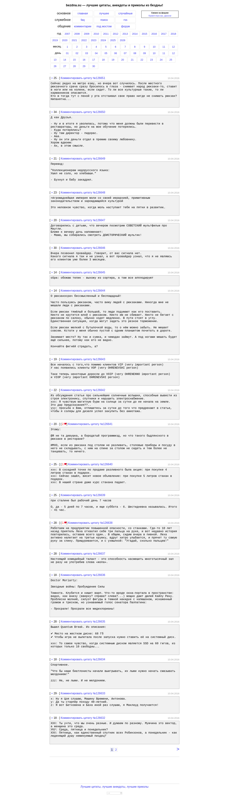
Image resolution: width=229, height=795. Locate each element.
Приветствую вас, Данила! (160, 16)
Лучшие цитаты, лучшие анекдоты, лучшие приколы (114, 786)
